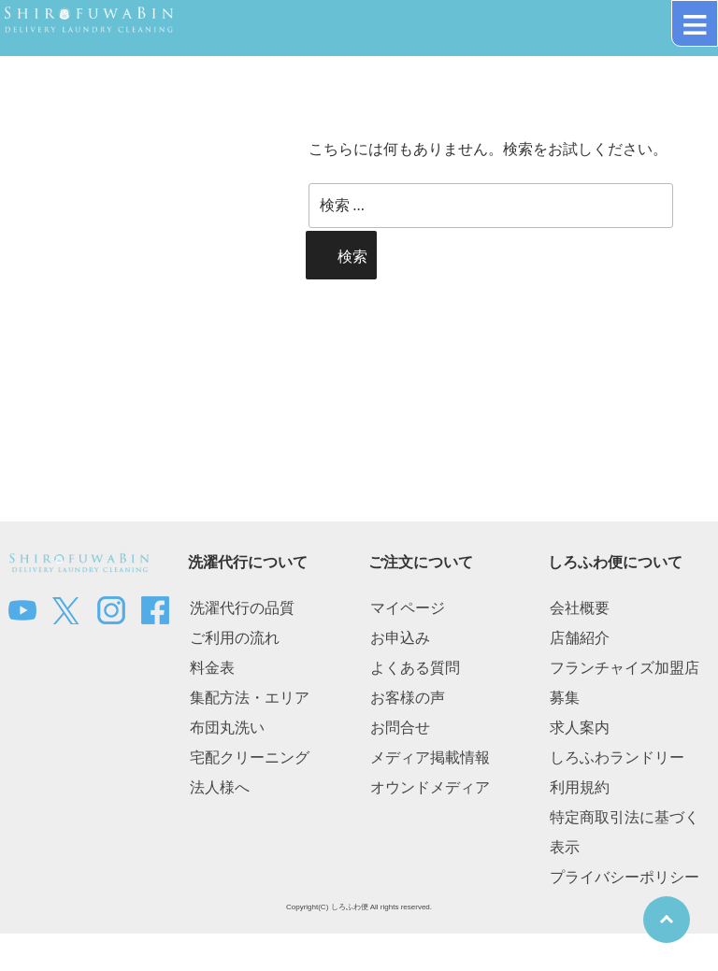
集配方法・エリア (249, 698)
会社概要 (580, 608)
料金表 (212, 668)
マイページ (407, 608)
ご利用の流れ (235, 638)
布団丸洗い (227, 727)
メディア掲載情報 (430, 757)
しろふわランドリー (617, 757)
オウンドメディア (430, 787)
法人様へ (220, 787)
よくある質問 (415, 668)
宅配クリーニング (249, 757)
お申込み (400, 638)
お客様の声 (407, 698)
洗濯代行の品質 (242, 608)
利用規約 (580, 787)
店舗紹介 (580, 638)
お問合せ (400, 727)
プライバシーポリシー (624, 877)
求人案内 (580, 727)
